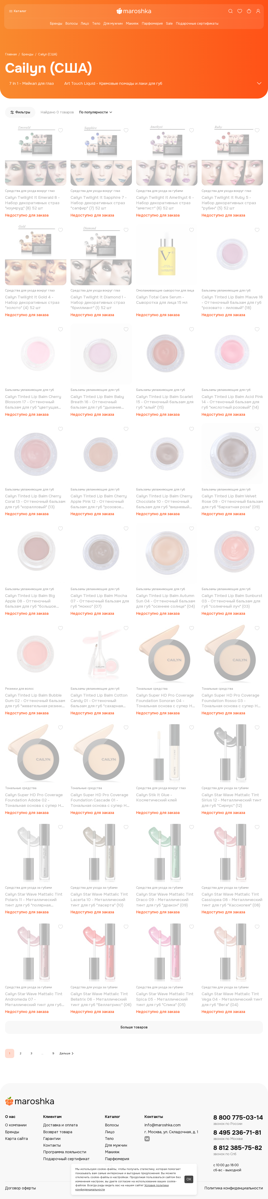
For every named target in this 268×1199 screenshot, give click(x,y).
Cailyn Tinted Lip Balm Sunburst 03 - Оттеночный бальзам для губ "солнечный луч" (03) (232, 601)
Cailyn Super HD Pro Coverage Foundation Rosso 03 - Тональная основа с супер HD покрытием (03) (231, 701)
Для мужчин (113, 23)
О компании (16, 1125)
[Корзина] (248, 11)
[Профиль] (258, 11)
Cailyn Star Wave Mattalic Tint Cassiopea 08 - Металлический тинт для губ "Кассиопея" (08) (232, 899)
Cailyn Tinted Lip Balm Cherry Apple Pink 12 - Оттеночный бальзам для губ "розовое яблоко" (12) (99, 502)
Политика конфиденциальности (233, 1188)
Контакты (52, 1145)
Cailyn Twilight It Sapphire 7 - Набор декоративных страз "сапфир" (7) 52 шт (99, 203)
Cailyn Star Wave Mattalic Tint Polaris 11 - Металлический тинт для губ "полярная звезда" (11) (33, 900)
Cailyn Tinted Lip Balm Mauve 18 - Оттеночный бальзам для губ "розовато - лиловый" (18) (232, 302)
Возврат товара (57, 1132)
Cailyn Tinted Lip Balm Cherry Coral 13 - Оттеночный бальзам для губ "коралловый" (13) (35, 501)
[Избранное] (239, 11)
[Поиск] (230, 11)
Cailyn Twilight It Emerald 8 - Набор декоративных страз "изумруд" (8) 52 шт (32, 203)
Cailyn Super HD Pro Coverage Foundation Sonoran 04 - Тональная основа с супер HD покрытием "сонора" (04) (165, 701)
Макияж (132, 23)
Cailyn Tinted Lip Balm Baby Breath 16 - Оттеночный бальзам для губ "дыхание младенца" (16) (97, 402)
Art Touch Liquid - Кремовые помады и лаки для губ (113, 83)
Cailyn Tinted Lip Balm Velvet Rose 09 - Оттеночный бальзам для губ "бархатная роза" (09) (232, 501)
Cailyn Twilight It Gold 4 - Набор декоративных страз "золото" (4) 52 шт (32, 302)
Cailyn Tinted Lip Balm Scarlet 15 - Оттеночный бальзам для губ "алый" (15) (164, 402)
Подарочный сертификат (66, 1159)
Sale (169, 23)
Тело (96, 23)
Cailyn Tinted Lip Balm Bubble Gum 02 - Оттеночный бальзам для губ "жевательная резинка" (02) (35, 701)
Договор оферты (20, 1188)
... (42, 1053)
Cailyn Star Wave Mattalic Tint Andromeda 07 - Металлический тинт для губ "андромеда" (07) (33, 999)
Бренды (56, 23)
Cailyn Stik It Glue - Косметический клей (156, 797)
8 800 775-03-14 (238, 1117)
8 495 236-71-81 (237, 1132)
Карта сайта (16, 1138)
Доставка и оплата (60, 1125)
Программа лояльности (64, 1152)
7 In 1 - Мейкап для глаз (31, 83)
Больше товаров (134, 1027)
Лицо (85, 23)
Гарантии (52, 1138)
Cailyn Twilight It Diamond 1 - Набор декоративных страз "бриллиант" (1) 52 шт (98, 302)
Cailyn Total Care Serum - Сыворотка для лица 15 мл (161, 300)
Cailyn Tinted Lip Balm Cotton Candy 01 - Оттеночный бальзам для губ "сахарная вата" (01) (99, 701)
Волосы (71, 23)
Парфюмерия (152, 23)
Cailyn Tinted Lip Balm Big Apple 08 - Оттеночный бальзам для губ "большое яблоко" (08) (30, 601)
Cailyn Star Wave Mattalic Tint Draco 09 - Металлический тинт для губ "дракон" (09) (164, 899)
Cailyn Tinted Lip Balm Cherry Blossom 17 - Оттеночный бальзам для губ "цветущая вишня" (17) (33, 402)
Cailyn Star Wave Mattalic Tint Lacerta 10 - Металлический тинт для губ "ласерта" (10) (99, 899)
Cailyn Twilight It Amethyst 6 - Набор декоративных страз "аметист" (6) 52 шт (165, 203)
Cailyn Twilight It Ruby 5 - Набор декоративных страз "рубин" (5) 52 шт (229, 203)
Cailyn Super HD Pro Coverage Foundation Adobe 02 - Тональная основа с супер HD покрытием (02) (34, 800)
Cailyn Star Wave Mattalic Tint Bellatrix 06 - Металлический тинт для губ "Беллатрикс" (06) (101, 999)
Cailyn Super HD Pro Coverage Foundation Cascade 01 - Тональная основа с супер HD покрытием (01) (100, 800)
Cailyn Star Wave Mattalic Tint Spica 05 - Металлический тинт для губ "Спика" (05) (164, 999)
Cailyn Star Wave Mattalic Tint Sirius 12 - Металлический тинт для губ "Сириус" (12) (232, 800)
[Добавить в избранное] (60, 131)
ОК (189, 1179)
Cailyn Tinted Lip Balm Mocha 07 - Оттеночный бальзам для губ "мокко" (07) (100, 601)
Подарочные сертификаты (197, 23)
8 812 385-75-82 (237, 1147)
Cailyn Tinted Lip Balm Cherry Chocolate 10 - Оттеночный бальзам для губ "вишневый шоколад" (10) (164, 502)
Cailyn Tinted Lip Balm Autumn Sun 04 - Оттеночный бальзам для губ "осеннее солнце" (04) (165, 601)
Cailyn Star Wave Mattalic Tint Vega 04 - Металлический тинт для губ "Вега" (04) (232, 999)
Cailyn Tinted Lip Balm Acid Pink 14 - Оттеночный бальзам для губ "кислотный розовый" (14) (232, 402)
